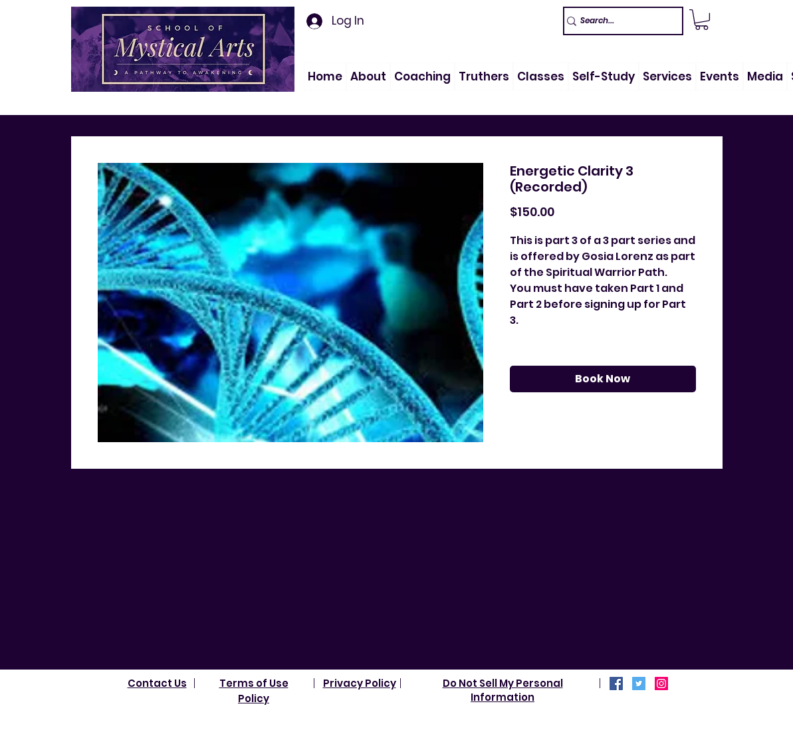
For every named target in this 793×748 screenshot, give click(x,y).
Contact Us (157, 683)
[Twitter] (638, 683)
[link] (701, 19)
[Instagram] (661, 683)
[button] (368, 76)
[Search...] (617, 21)
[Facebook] (616, 683)
